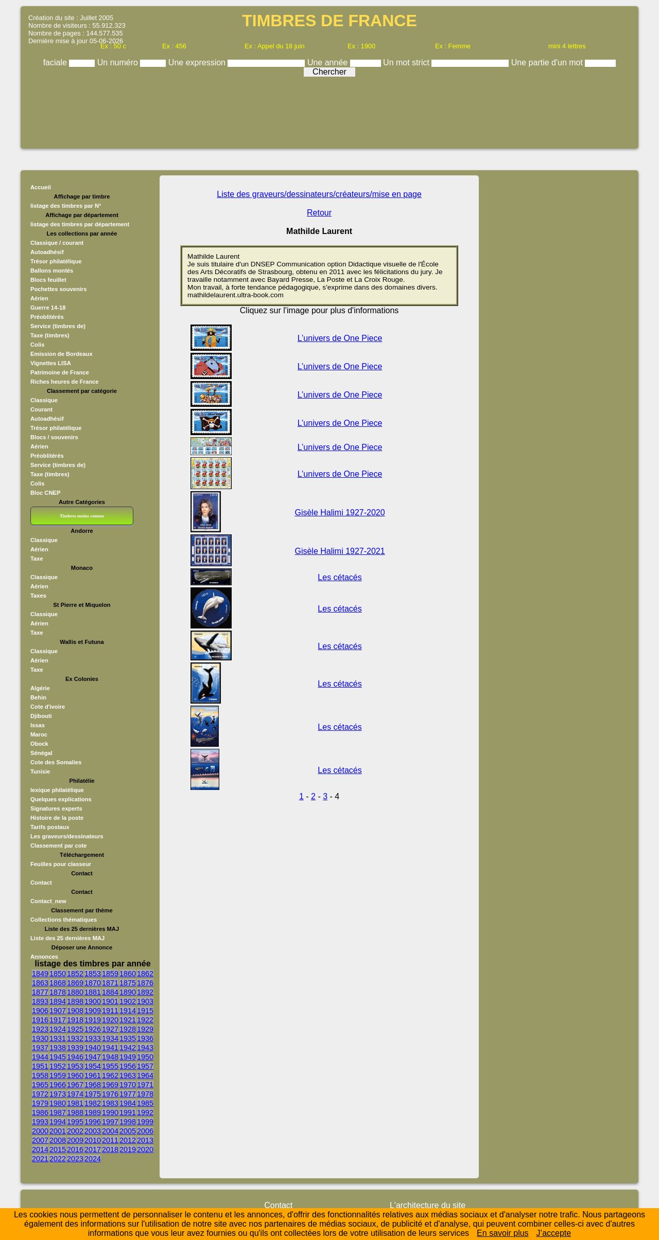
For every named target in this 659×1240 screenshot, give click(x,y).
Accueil (40, 187)
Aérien (39, 298)
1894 (57, 1001)
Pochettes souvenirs (58, 289)
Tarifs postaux (50, 827)
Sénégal (41, 753)
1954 (92, 1066)
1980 (57, 1103)
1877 (40, 992)
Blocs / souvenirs (54, 437)
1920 (110, 1020)
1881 (92, 992)
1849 (40, 973)
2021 (40, 1159)
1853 (92, 973)
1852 (75, 973)
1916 (40, 1020)
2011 (110, 1140)
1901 (110, 1001)
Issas (37, 725)
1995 (75, 1122)
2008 (57, 1140)
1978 (145, 1094)
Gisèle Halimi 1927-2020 (339, 512)
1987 (57, 1112)
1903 (145, 1001)
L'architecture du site (427, 1205)
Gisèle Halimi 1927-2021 (339, 551)
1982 (92, 1103)
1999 (145, 1122)
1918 (75, 1020)
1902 (127, 1001)
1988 (75, 1112)
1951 (40, 1066)
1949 (127, 1057)
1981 (75, 1103)
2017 (92, 1149)
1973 (57, 1094)
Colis (37, 345)
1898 (75, 1001)
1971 (145, 1085)
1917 (57, 1020)
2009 (75, 1140)
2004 (110, 1131)
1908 (75, 1011)
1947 (92, 1057)
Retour (319, 212)
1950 (145, 1057)
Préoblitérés (47, 317)
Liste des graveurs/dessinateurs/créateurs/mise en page (319, 194)
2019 (127, 1149)
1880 (75, 992)
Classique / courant (56, 243)
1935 (127, 1038)
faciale (56, 62)
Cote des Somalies (55, 762)
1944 (40, 1057)
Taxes (38, 595)
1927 (110, 1029)
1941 (110, 1048)
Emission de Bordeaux (61, 354)
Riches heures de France (64, 382)
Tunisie (40, 771)
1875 (127, 983)
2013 (145, 1140)
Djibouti (41, 716)
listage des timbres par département (79, 224)
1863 (40, 983)
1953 (75, 1066)
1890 (127, 992)
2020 (145, 1149)
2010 (92, 1140)
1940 (92, 1048)
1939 (75, 1048)
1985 (145, 1103)
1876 (145, 983)
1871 (110, 983)
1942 (127, 1048)
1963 (127, 1075)
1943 (145, 1048)
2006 (145, 1131)
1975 (92, 1094)
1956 (127, 1066)
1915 (145, 1011)
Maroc (38, 734)
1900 (92, 1001)
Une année (328, 62)
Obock (39, 744)
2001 (57, 1131)
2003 (92, 1131)
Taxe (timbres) (50, 335)
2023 (75, 1159)
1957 (145, 1066)
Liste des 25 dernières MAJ (67, 938)
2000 (40, 1131)
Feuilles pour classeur (60, 864)
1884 (110, 992)
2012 (127, 1140)
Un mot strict (407, 62)
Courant (41, 409)
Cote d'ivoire (47, 707)
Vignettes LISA (50, 363)
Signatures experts (56, 808)
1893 (40, 1001)
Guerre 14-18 (47, 307)
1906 (40, 1011)
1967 (75, 1085)
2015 (57, 1149)
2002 (75, 1131)
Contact (41, 882)
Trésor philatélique (55, 261)
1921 (127, 1020)
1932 (75, 1038)
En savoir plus (503, 1233)
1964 (145, 1075)
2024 (92, 1159)
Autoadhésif (47, 252)
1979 (40, 1103)
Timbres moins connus (82, 515)
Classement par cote (58, 845)
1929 (145, 1029)
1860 (127, 973)
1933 (92, 1038)
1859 (110, 973)
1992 (145, 1112)
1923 (40, 1029)
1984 (127, 1103)
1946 (75, 1057)
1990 (110, 1112)
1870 (92, 983)
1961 (92, 1075)
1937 (40, 1048)
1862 (145, 973)
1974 (75, 1094)
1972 (40, 1094)
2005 (127, 1131)
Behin (38, 697)
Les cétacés (339, 577)
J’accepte (553, 1233)
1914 (127, 1011)
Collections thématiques (63, 919)
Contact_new (48, 901)
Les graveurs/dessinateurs (66, 836)
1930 (40, 1038)
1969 (110, 1085)
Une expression (198, 62)
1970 (127, 1085)
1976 (110, 1094)
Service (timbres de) (57, 326)
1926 (92, 1029)
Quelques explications (61, 799)
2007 (40, 1140)
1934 (110, 1038)
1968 (92, 1085)
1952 (57, 1066)
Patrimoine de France (59, 372)
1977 (127, 1094)
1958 (40, 1075)
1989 (92, 1112)
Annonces (44, 957)
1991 (127, 1112)
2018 (110, 1149)
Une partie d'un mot (548, 62)
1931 (57, 1038)
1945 (57, 1057)
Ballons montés (51, 270)
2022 (57, 1159)
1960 (75, 1075)
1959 (57, 1075)
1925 (75, 1029)
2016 (75, 1149)
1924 (57, 1029)
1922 (145, 1020)
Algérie (40, 688)
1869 (75, 983)
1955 (110, 1066)
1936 (145, 1038)
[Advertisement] (329, 109)
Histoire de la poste (56, 818)
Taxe (36, 558)
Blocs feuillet (48, 280)
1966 (57, 1085)
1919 (92, 1020)
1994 (57, 1122)
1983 (110, 1103)
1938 (57, 1048)
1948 (110, 1057)
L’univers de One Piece (340, 338)
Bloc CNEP (45, 493)
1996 (92, 1122)
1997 (110, 1122)
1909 (92, 1011)
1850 (57, 973)
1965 (40, 1085)
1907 (57, 1011)
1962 (110, 1075)
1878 (57, 992)
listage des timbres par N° (65, 206)
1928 (127, 1029)
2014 (40, 1149)
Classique (44, 400)
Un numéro (119, 62)
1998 (127, 1122)
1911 (110, 1011)
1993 (40, 1122)
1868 (57, 983)
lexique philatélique (57, 790)
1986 (40, 1112)
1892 (145, 992)
